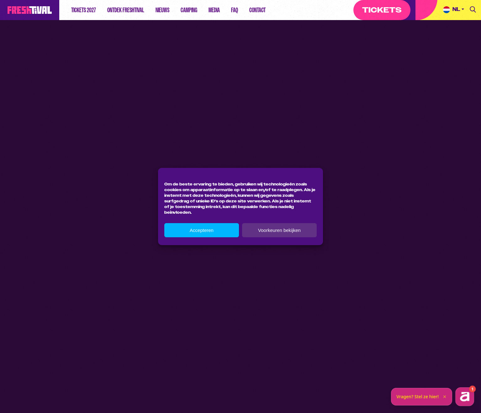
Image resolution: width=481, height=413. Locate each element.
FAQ (234, 10)
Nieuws (162, 10)
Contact (257, 10)
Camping (189, 10)
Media (214, 10)
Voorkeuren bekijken (279, 230)
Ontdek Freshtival (125, 10)
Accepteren (202, 230)
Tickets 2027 (83, 10)
